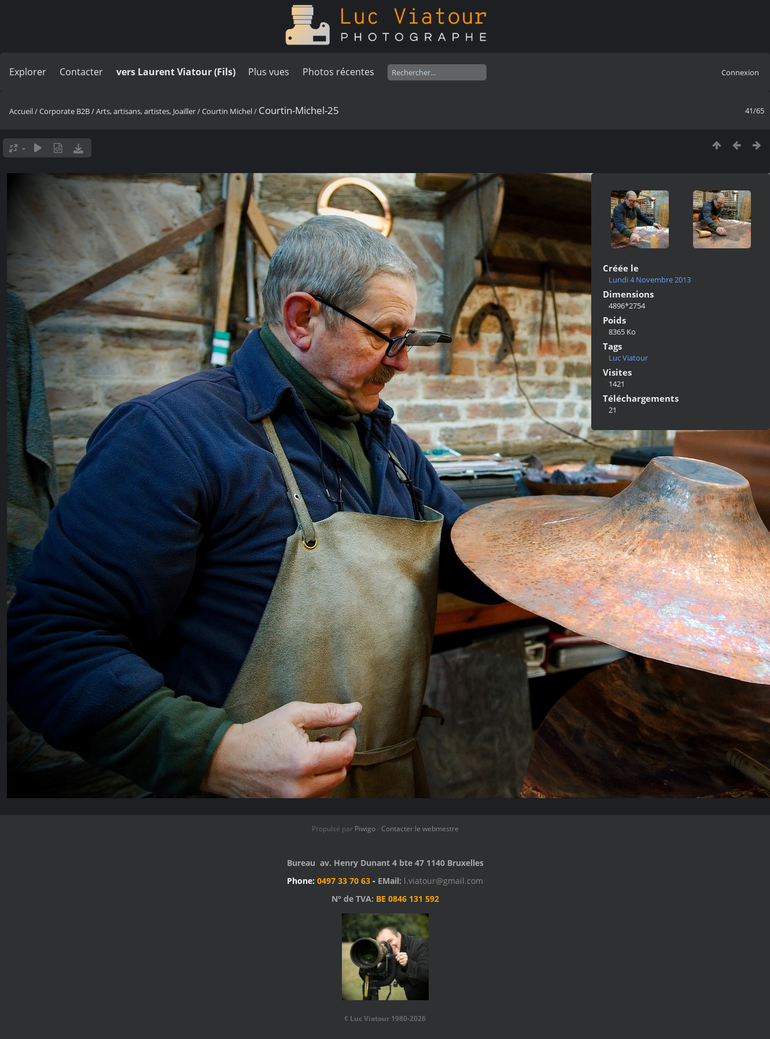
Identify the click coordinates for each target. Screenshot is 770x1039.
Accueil (21, 111)
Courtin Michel (227, 111)
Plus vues (268, 71)
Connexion (740, 72)
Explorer (27, 71)
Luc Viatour (628, 358)
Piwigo (365, 829)
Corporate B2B (64, 111)
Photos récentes (338, 71)
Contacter (81, 71)
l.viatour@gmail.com (443, 880)
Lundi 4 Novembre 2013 (650, 279)
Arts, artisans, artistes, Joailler (146, 111)
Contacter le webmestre (420, 829)
